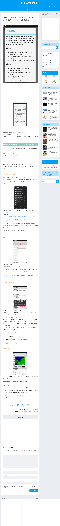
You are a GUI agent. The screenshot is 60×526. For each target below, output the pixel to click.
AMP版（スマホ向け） (51, 6)
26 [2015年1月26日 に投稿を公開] (43, 64)
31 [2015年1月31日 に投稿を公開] (54, 64)
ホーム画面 (25, 6)
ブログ (30, 411)
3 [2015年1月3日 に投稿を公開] (54, 57)
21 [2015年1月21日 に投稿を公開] (48, 62)
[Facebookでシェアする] (18, 407)
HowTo (21, 413)
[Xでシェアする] (12, 407)
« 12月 (43, 66)
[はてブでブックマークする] (23, 407)
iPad (9, 6)
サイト (4, 482)
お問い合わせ (30, 9)
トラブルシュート (34, 6)
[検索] (57, 47)
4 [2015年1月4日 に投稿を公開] (56, 57)
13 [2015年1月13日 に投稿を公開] (46, 60)
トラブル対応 (54, 81)
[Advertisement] (20, 93)
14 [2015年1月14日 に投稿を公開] (48, 60)
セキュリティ (42, 6)
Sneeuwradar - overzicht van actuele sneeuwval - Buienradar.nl (17, 157)
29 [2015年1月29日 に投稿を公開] (50, 64)
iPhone (5, 6)
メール (5, 477)
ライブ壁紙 (35, 413)
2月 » (46, 66)
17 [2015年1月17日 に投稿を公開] (54, 60)
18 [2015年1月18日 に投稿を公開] (56, 60)
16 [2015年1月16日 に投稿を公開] (52, 60)
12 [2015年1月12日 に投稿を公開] (43, 60)
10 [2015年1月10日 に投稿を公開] (54, 58)
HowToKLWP (16, 521)
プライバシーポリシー (43, 521)
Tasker (30, 413)
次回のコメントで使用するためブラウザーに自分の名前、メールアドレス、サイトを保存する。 (21, 489)
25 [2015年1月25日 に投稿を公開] (56, 62)
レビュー (20, 6)
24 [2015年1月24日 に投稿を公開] (54, 62)
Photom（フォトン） (54, 168)
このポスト (5, 148)
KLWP (27, 411)
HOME (30, 517)
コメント (5, 455)
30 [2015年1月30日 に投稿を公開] (52, 64)
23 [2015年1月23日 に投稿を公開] (52, 62)
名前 (4, 471)
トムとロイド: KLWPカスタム (9, 128)
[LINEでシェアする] (28, 407)
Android (14, 6)
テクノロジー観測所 (46, 168)
